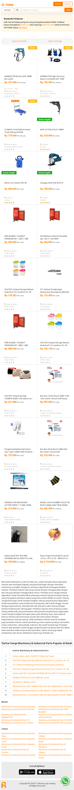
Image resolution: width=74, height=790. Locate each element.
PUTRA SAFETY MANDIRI (49, 519)
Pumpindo (44, 573)
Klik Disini (23, 27)
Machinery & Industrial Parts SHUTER (17, 709)
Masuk (67, 4)
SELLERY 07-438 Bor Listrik (24, 682)
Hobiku (43, 200)
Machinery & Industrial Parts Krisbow (55, 706)
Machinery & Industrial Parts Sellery (17, 722)
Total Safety (9, 253)
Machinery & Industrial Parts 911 (15, 720)
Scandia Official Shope (13, 147)
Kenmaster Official (11, 93)
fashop (43, 147)
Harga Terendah (19, 41)
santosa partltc (10, 573)
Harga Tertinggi (55, 41)
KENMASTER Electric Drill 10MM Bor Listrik (31, 677)
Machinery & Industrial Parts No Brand (18, 706)
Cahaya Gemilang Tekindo (50, 413)
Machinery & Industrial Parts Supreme (55, 722)
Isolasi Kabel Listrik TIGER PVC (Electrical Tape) (33, 656)
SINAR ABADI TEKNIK (12, 519)
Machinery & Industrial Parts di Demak (18, 755)
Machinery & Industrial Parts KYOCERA (55, 720)
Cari (68, 9)
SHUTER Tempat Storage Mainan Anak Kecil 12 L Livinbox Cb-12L (41, 660)
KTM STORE (9, 306)
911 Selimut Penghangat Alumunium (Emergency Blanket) (38, 664)
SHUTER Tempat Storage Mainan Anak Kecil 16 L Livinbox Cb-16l (41, 669)
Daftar (58, 4)
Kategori (7, 10)
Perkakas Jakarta (11, 466)
